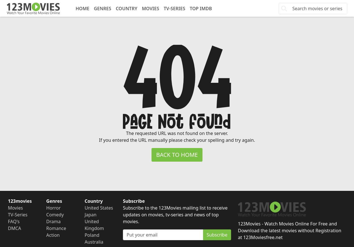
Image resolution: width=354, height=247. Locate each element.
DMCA (14, 228)
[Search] (318, 8)
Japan (91, 215)
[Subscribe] (163, 234)
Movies (150, 8)
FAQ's (14, 221)
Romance (56, 228)
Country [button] (126, 8)
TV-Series (174, 8)
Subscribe (217, 235)
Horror (53, 208)
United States (99, 208)
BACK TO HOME (177, 155)
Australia (94, 242)
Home (82, 8)
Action (52, 235)
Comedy (55, 215)
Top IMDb (201, 8)
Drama (53, 221)
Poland (92, 235)
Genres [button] (102, 8)
